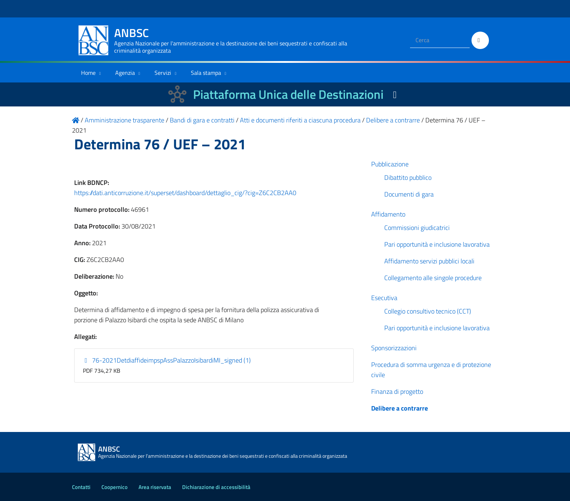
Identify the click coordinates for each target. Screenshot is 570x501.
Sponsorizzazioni (394, 348)
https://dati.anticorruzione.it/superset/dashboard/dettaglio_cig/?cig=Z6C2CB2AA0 (185, 193)
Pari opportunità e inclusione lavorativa (437, 244)
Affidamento (388, 214)
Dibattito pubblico (407, 177)
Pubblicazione (390, 164)
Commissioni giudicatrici (417, 228)
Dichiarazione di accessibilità (216, 487)
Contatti (81, 487)
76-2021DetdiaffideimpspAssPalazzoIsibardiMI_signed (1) (167, 360)
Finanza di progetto (397, 391)
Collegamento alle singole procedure (433, 278)
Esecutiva (384, 298)
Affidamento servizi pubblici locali (429, 261)
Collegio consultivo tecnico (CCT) (427, 311)
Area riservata (155, 487)
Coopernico (114, 487)
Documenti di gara (409, 194)
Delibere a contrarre (399, 408)
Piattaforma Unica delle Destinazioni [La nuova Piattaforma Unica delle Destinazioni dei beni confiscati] (288, 94)
